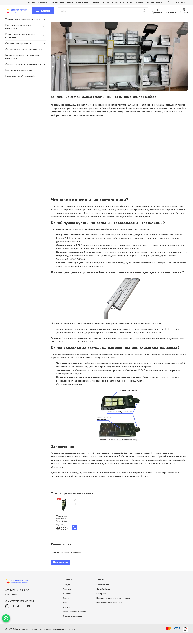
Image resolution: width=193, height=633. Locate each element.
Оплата (95, 2)
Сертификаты (82, 2)
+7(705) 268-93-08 (17, 591)
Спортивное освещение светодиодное (23, 49)
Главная (31, 2)
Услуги (70, 2)
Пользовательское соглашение (109, 603)
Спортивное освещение (72, 616)
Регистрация (101, 594)
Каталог (43, 11)
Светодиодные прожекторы (18, 43)
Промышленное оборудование (20, 75)
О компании (118, 2)
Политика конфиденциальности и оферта (113, 598)
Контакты (139, 2)
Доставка (42, 2)
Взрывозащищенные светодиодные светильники (22, 57)
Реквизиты (67, 589)
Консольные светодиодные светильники (18, 27)
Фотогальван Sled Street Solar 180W (59, 520)
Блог (129, 2)
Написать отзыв (60, 562)
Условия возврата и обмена (74, 612)
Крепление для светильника (18, 70)
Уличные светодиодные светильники (22, 19)
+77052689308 (176, 2)
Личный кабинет (154, 2)
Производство (57, 2)
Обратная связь (103, 585)
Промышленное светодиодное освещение (20, 36)
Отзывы (106, 2)
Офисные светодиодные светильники (23, 64)
